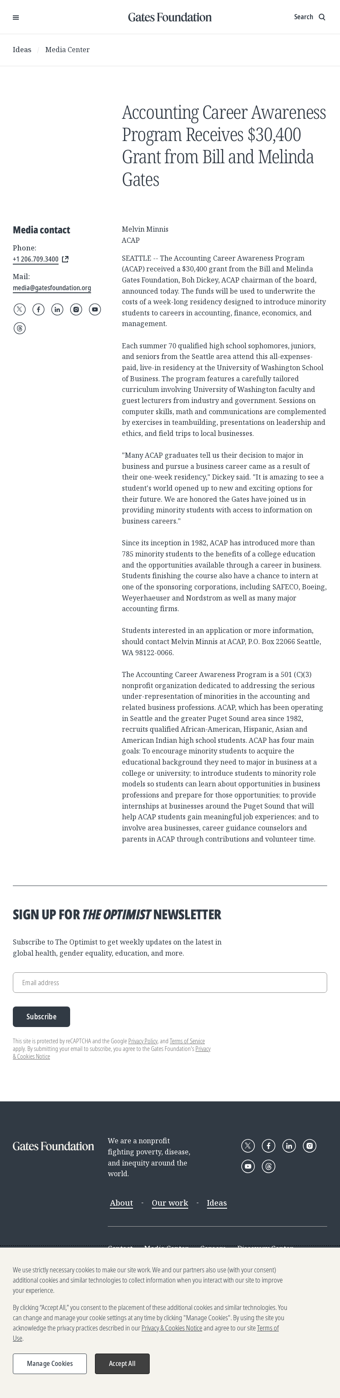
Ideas (22, 49)
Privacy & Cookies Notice (172, 1328)
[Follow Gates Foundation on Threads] (20, 328)
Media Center (67, 49)
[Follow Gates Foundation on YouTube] (95, 309)
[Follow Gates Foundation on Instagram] (76, 309)
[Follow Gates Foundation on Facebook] (38, 309)
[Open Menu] (16, 17)
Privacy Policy (142, 1041)
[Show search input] (310, 17)
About (121, 1203)
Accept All (122, 1363)
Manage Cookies (50, 1363)
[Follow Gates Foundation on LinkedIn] (57, 309)
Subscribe (41, 1016)
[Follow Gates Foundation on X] (20, 309)
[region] (170, 1323)
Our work (170, 1203)
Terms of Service (187, 1041)
